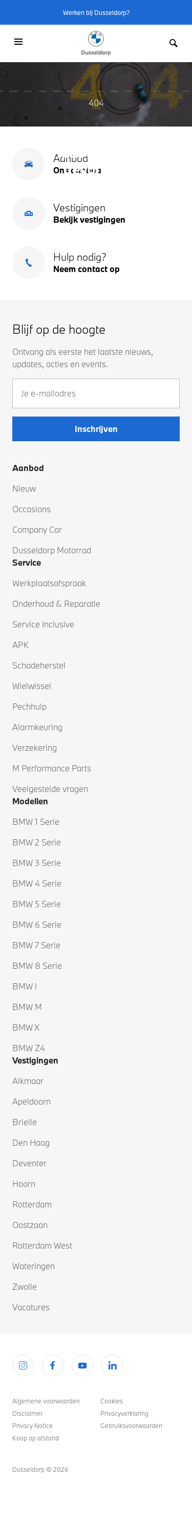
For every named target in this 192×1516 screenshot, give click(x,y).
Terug (96, 225)
